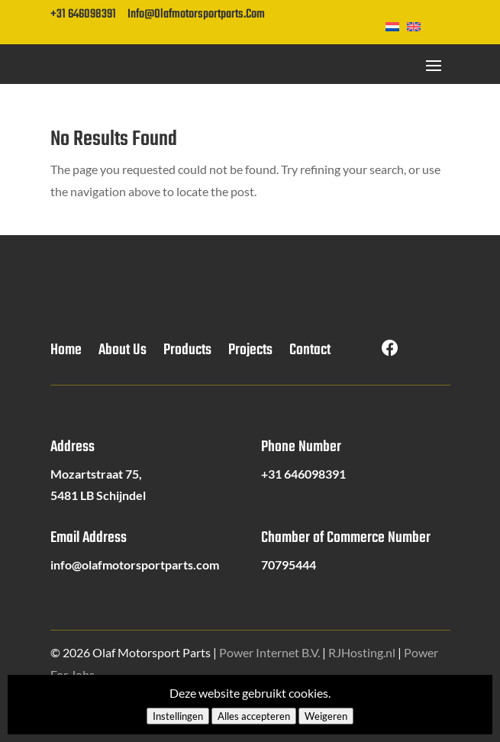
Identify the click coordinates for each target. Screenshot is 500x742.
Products (187, 353)
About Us (122, 353)
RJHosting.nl (361, 652)
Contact (310, 353)
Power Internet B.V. (269, 652)
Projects (250, 353)
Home (66, 353)
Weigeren (326, 716)
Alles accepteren (254, 716)
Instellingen (178, 716)
